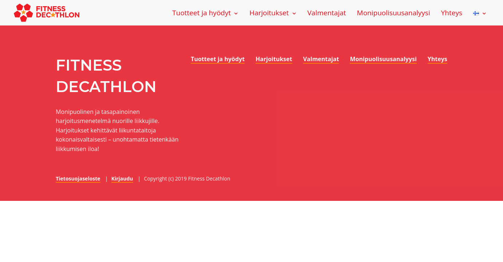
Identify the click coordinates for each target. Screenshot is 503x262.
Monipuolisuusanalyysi (393, 12)
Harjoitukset (269, 12)
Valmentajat (327, 12)
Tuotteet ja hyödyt (201, 12)
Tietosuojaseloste (78, 178)
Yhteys (451, 12)
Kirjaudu (122, 178)
